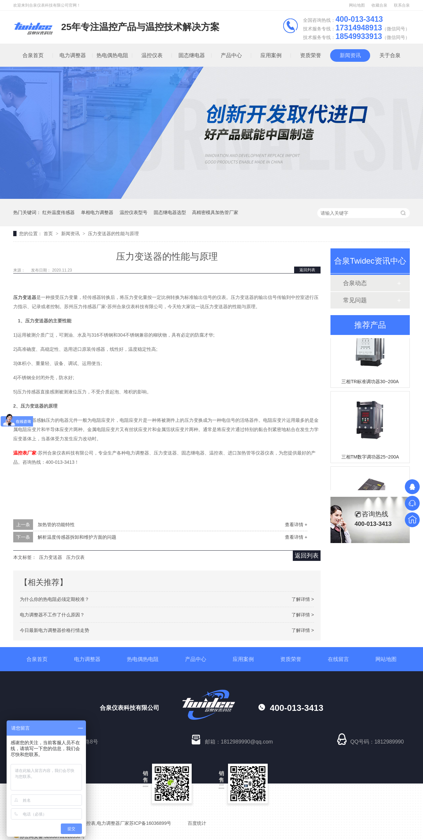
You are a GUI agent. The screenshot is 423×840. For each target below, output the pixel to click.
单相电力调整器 (97, 212)
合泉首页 (33, 55)
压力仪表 (75, 557)
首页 (49, 233)
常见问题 (355, 300)
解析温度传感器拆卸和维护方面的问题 (77, 537)
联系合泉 (402, 5)
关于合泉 (390, 55)
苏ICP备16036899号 (150, 823)
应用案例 (271, 55)
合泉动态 (355, 283)
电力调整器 (72, 55)
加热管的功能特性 (56, 524)
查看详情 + (296, 524)
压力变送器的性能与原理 (113, 233)
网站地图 (357, 5)
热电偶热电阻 (112, 55)
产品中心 (231, 55)
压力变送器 (50, 557)
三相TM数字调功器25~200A (370, 457)
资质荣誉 (310, 55)
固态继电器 (191, 55)
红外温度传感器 (58, 212)
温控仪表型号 (133, 212)
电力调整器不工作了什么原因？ (52, 614)
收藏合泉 (379, 5)
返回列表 (307, 270)
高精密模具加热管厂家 (215, 212)
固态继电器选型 (170, 212)
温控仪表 (152, 55)
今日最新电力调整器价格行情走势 (54, 630)
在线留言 (338, 659)
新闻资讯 (350, 55)
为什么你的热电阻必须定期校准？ (54, 599)
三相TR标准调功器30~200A (370, 382)
